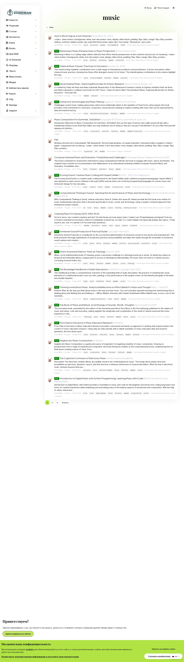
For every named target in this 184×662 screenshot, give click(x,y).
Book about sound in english (148, 45)
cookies (30, 649)
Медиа (12, 82)
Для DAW (14, 54)
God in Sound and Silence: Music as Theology (80, 251)
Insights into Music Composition (73, 340)
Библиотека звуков (19, 88)
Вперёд (65, 403)
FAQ (11, 99)
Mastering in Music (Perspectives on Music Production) (84, 50)
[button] (35, 20)
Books (12, 48)
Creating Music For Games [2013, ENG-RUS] (76, 213)
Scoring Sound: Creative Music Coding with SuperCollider (86, 175)
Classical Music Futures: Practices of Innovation (80, 66)
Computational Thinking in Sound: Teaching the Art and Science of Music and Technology (102, 192)
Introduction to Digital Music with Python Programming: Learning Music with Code (98, 378)
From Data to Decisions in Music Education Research (83, 322)
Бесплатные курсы (156, 225)
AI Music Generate (124, 151)
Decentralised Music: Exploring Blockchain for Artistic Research (89, 83)
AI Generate (15, 59)
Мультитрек (15, 76)
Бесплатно (14, 37)
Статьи (12, 31)
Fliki (56, 139)
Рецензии (14, 25)
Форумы (13, 65)
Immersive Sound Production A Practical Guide (80, 231)
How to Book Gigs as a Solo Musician (72, 35)
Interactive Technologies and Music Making (79, 101)
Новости (13, 20)
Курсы (12, 93)
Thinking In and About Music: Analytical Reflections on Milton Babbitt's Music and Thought (102, 287)
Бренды (13, 105)
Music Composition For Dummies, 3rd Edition (77, 119)
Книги (12, 42)
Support (13, 110)
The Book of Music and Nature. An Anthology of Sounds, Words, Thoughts (94, 304)
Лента (12, 71)
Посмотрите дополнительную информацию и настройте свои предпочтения (40, 656)
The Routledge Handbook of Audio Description (81, 269)
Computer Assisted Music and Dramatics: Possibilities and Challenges (89, 157)
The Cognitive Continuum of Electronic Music (80, 358)
